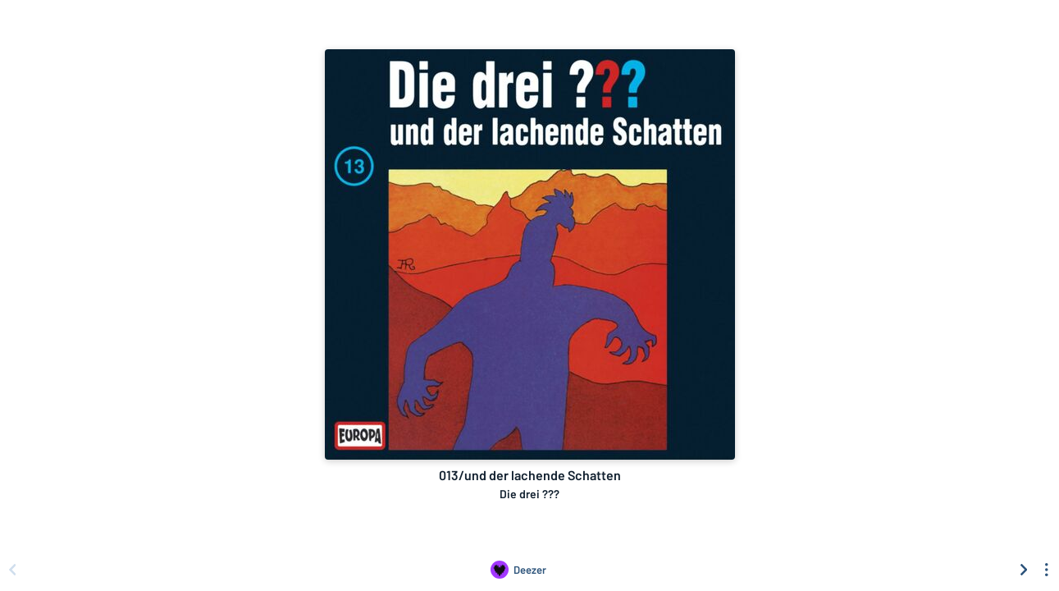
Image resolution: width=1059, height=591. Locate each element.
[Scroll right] (1023, 570)
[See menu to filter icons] (1046, 570)
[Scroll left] (12, 570)
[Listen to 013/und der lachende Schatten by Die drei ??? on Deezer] (518, 569)
